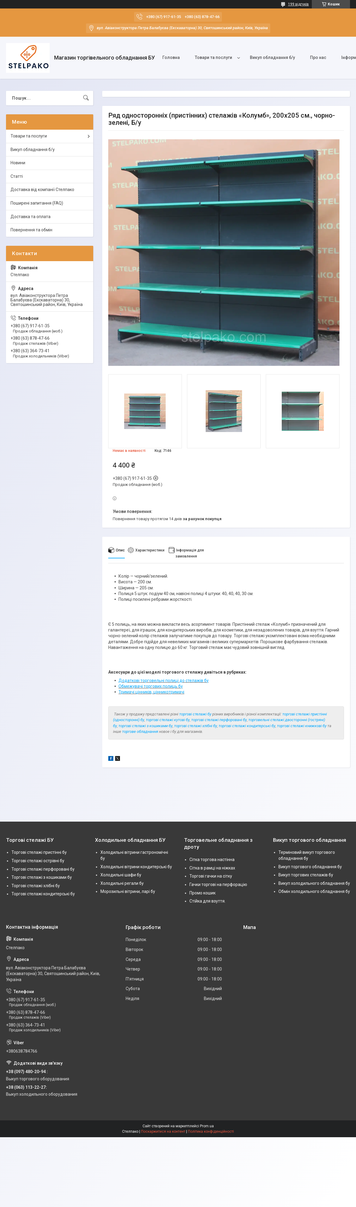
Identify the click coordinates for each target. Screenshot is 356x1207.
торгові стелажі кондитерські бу (247, 726)
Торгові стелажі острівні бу (37, 860)
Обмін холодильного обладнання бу (314, 891)
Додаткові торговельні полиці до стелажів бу (163, 680)
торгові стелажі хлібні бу (195, 726)
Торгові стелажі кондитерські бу (43, 893)
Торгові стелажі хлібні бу (35, 885)
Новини (18, 162)
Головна (171, 57)
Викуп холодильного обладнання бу (314, 883)
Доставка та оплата (31, 216)
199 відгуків (298, 4)
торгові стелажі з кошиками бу (145, 726)
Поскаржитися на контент (163, 1131)
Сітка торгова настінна (212, 859)
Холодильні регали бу (122, 883)
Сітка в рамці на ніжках (212, 868)
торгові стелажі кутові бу (168, 720)
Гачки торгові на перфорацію (218, 884)
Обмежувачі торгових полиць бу (150, 686)
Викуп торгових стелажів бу (305, 874)
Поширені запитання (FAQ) (37, 203)
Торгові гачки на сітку (210, 876)
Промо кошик (202, 893)
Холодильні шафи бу (120, 874)
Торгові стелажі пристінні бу (39, 852)
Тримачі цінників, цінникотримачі (151, 692)
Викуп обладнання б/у (272, 57)
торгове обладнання (140, 731)
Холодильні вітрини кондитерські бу (136, 866)
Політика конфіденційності (211, 1131)
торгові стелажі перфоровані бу (219, 720)
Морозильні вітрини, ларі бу (127, 891)
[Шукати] (86, 98)
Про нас (318, 57)
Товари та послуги (213, 57)
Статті (17, 176)
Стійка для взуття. (207, 901)
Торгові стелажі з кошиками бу (41, 877)
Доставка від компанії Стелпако (42, 189)
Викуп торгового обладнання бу (310, 866)
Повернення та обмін (31, 229)
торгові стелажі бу (195, 714)
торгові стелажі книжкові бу (302, 726)
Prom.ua (207, 1126)
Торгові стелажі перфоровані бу (43, 869)
